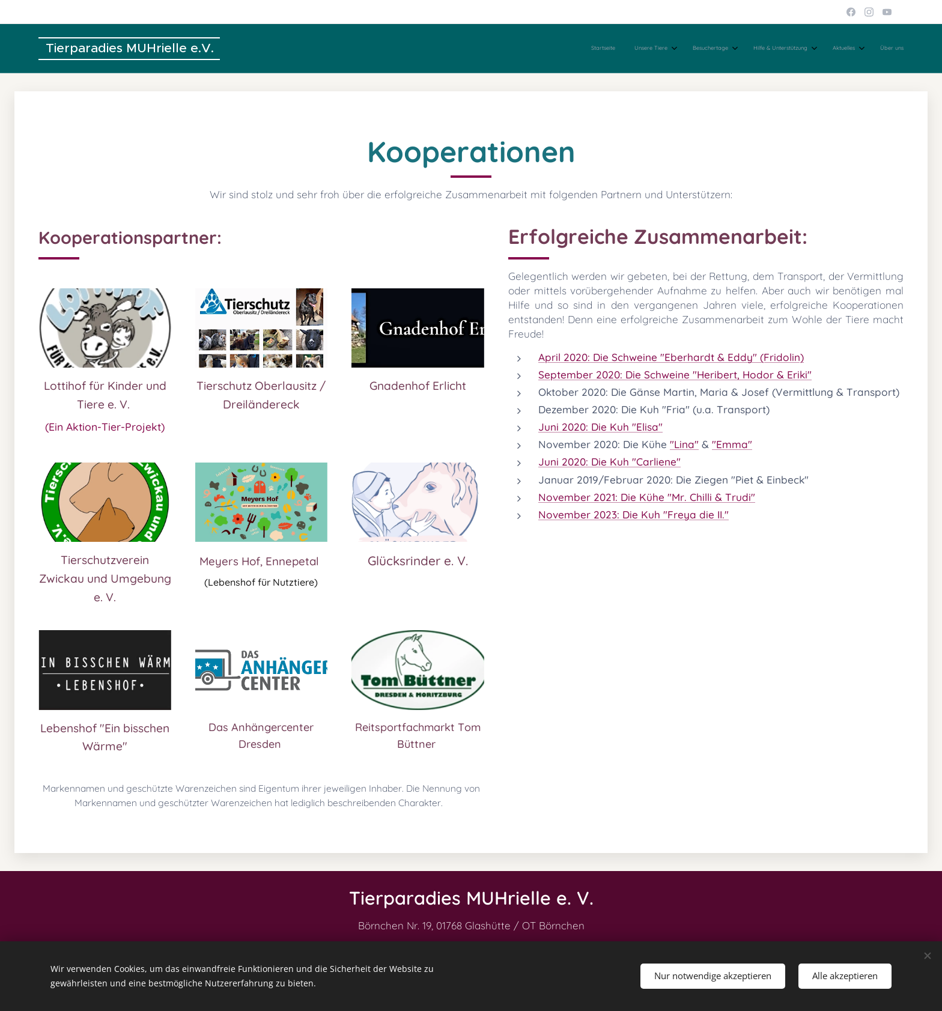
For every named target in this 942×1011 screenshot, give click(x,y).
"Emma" (732, 444)
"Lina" (684, 444)
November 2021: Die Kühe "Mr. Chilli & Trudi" (646, 496)
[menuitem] (786, 49)
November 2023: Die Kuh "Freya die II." (633, 514)
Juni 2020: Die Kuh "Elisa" (600, 426)
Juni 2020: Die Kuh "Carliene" (609, 461)
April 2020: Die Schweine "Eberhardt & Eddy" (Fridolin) (671, 357)
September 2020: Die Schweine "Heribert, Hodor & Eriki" (675, 374)
